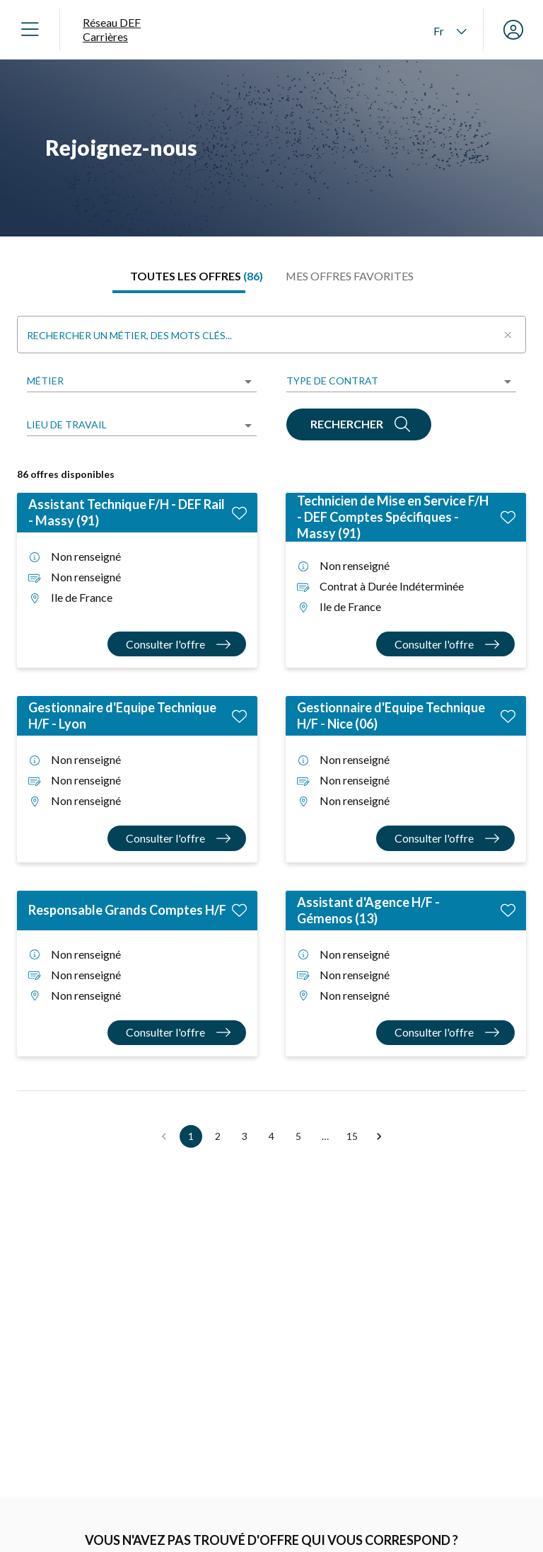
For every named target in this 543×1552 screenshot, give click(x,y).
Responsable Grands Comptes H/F (127, 910)
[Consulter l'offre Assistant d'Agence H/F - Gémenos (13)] (445, 1032)
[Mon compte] (513, 29)
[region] (271, 147)
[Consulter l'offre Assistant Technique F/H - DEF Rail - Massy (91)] (176, 644)
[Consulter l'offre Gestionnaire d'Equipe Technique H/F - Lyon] (176, 838)
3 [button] (244, 1136)
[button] (379, 1136)
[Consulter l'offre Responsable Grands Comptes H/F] (176, 1032)
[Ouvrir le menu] (29, 29)
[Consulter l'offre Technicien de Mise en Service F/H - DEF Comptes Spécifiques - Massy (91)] (445, 644)
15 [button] (352, 1136)
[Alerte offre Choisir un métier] (225, 1530)
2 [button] (217, 1136)
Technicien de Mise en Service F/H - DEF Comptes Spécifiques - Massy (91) (393, 517)
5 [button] (298, 1136)
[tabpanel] (271, 729)
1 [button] (191, 1136)
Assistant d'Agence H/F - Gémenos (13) (368, 910)
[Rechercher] (358, 424)
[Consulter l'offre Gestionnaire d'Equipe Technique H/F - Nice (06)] (445, 838)
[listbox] (142, 382)
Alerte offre (184, 1500)
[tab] (196, 276)
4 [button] (271, 1136)
